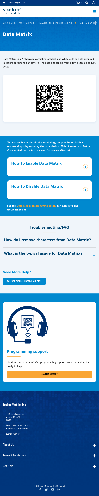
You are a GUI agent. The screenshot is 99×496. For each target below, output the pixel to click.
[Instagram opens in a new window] (59, 490)
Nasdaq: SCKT (12, 434)
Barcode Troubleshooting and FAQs (24, 281)
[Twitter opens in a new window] (46, 490)
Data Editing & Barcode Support (56, 23)
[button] (86, 3)
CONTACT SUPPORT (49, 374)
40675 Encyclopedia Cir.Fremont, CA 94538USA (14, 417)
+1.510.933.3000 (24, 428)
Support (30, 23)
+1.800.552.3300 (24, 425)
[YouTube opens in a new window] (52, 490)
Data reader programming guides (36, 205)
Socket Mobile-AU (12, 23)
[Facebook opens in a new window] (40, 490)
